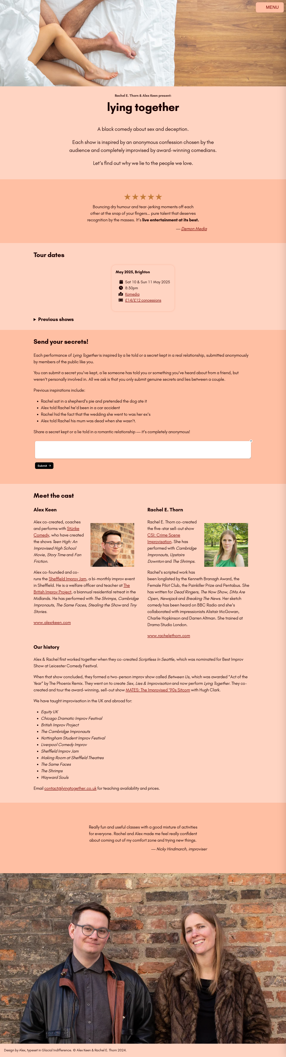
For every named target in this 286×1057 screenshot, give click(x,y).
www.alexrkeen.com (52, 622)
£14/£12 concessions (143, 300)
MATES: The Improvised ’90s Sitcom (158, 689)
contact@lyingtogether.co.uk (70, 788)
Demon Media (194, 228)
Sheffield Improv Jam (67, 578)
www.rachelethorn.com (168, 635)
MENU (270, 7)
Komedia (132, 294)
